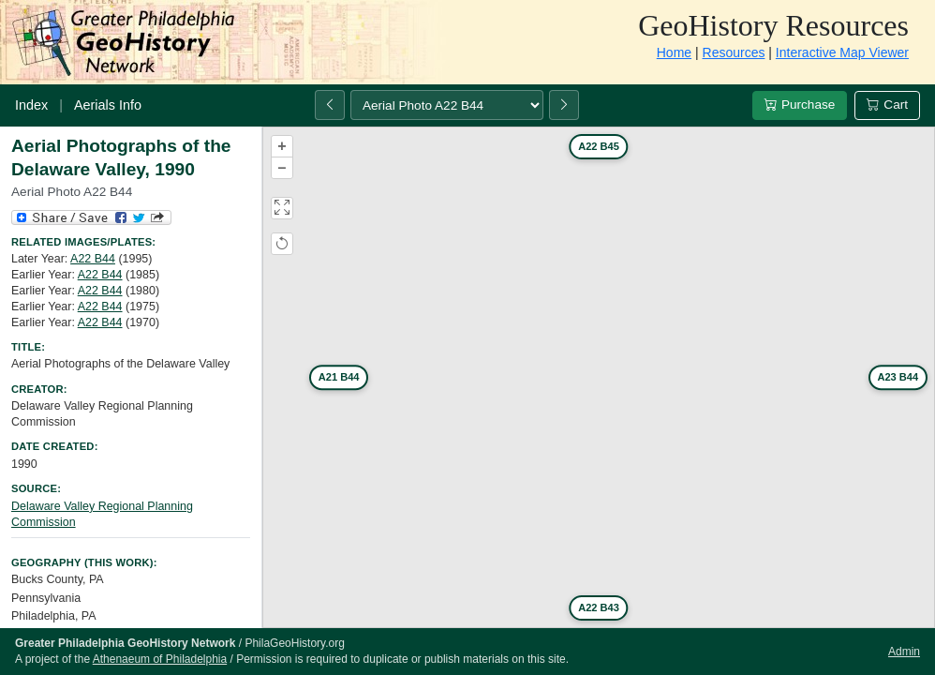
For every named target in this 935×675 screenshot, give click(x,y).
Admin (904, 651)
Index (31, 105)
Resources (734, 52)
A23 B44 (897, 376)
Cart (887, 105)
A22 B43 (598, 607)
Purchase (799, 105)
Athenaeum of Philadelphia (160, 659)
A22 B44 (92, 258)
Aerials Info (107, 105)
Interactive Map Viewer (842, 52)
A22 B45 (598, 146)
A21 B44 (339, 376)
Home (674, 52)
